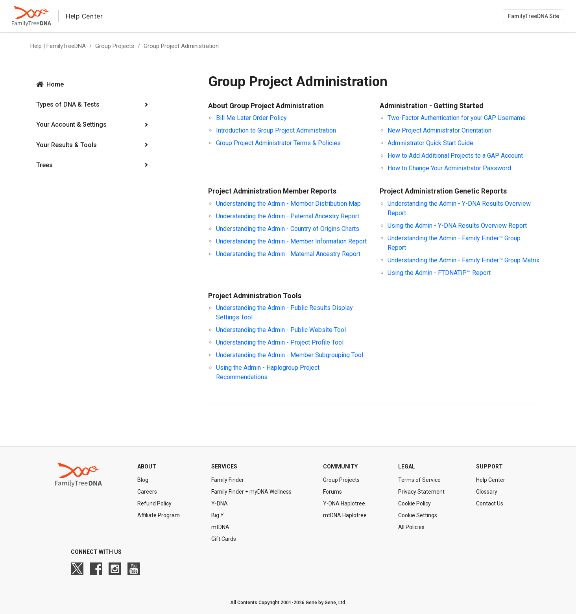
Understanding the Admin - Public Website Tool (281, 330)
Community (340, 466)
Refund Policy (154, 503)
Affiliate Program (158, 515)
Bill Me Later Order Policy (251, 118)
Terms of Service (419, 480)
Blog (142, 480)
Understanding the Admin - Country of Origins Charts (287, 228)
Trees (44, 165)
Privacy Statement (421, 492)
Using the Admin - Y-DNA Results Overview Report (457, 225)
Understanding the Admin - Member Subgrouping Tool (289, 355)
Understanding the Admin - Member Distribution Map (288, 203)
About (146, 466)
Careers (147, 492)
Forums (332, 492)
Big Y (217, 515)
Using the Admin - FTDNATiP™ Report (439, 273)
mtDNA (220, 527)
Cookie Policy (414, 503)
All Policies (411, 527)
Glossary (486, 492)
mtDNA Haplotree (345, 515)
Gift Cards (223, 539)
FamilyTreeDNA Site (533, 16)
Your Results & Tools (66, 145)
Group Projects (114, 46)
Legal (406, 466)
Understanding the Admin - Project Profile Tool (279, 342)
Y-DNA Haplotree (344, 503)
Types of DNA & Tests (68, 104)
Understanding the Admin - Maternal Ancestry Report (288, 254)
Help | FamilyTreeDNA (58, 46)
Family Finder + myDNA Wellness (251, 492)
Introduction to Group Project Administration (276, 130)
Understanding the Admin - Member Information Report (291, 241)
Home (55, 84)
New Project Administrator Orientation (439, 130)
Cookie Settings (417, 515)
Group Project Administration (181, 46)
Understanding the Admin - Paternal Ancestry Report (287, 216)
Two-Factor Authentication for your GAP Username (457, 118)
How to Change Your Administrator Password (449, 168)
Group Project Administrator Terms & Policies (278, 143)
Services (224, 466)
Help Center (490, 480)
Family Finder (227, 480)
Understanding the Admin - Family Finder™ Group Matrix (463, 260)
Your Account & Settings (71, 124)
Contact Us (489, 503)
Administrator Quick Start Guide (430, 143)
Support (489, 466)
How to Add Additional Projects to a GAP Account (455, 155)
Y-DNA (219, 503)
